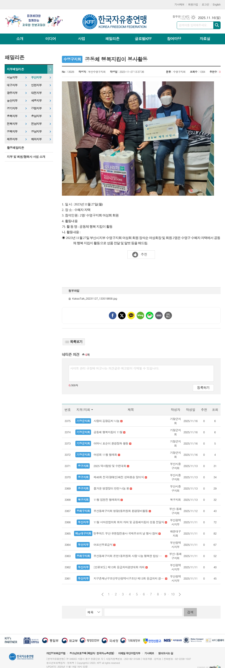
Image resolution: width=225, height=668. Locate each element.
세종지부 (36, 100)
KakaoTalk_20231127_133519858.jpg (93, 298)
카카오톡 (131, 315)
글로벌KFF (143, 38)
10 (173, 594)
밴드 (159, 315)
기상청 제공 (185, 18)
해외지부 (36, 139)
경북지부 (12, 131)
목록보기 (73, 341)
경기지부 (12, 108)
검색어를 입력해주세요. (193, 25)
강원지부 (36, 108)
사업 (81, 38)
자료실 (204, 38)
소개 (19, 38)
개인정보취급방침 (55, 653)
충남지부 (36, 116)
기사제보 (179, 4)
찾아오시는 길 (165, 653)
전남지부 (36, 124)
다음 (179, 594)
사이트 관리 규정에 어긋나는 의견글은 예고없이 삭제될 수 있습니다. (114, 368)
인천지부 (36, 85)
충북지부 (12, 116)
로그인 (205, 4)
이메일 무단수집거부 (129, 653)
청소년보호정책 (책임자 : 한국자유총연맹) (91, 653)
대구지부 (12, 85)
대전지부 (36, 93)
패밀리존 (112, 38)
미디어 (50, 38)
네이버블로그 (140, 315)
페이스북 (112, 315)
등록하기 (203, 387)
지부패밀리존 (15, 69)
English (217, 4)
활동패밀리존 (15, 147)
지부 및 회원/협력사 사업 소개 (26, 156)
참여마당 (174, 38)
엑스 (122, 315)
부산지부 (36, 77)
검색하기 (217, 25)
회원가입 (193, 4)
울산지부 (12, 100)
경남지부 (36, 131)
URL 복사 (168, 315)
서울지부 (12, 77)
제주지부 (12, 139)
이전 (102, 594)
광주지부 (12, 93)
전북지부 (12, 124)
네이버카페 (149, 315)
